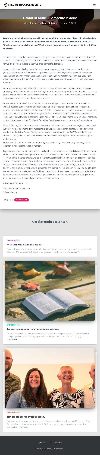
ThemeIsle (60, 449)
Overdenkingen (21, 200)
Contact (42, 443)
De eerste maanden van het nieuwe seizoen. (33, 329)
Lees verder (75, 252)
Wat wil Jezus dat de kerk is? (24, 244)
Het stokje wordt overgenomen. (26, 416)
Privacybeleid (56, 443)
